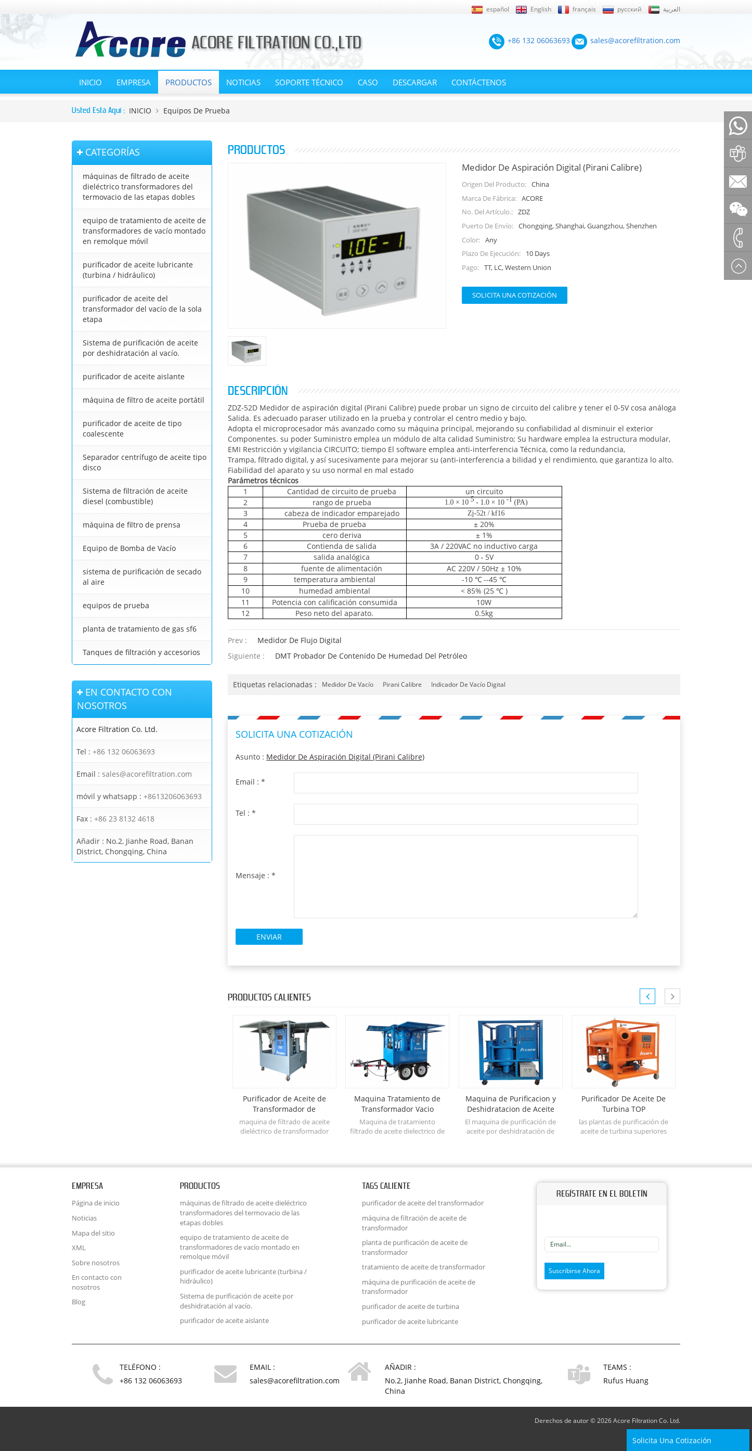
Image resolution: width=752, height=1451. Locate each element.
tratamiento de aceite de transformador (423, 1267)
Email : (250, 782)
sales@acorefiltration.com (147, 774)
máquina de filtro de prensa (131, 525)
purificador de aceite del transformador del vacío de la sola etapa (142, 308)
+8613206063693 (173, 796)
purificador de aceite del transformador (423, 1203)
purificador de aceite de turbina (410, 1306)
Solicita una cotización (514, 295)
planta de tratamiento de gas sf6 (140, 629)
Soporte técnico (309, 82)
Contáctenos (478, 82)
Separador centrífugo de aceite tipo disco (144, 462)
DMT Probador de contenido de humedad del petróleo (371, 656)
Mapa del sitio (93, 1233)
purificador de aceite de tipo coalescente (132, 428)
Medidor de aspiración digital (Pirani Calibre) (345, 757)
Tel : (246, 813)
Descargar (415, 82)
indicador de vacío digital (468, 684)
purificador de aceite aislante (134, 376)
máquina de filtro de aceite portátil (143, 400)
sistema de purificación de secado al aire (142, 577)
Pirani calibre (402, 684)
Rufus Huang (626, 1380)
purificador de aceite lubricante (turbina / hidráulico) (138, 270)
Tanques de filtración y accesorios (141, 652)
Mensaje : (256, 875)
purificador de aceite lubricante (410, 1321)
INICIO (90, 82)
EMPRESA (133, 82)
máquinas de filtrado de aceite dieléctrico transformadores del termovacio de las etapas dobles (139, 186)
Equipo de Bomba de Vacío (129, 548)
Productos (188, 82)
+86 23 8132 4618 (124, 819)
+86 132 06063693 (124, 751)
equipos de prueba (196, 110)
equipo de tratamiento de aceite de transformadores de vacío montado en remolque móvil (144, 230)
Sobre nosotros (96, 1262)
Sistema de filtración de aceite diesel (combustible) (135, 496)
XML (79, 1247)
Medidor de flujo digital (299, 640)
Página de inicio (96, 1203)
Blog (78, 1301)
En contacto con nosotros (97, 1282)
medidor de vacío (347, 684)
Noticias (243, 82)
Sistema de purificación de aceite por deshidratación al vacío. (140, 348)
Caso (368, 82)
